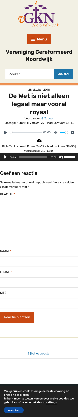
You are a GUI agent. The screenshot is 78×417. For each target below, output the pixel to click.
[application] (39, 157)
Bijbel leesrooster (39, 353)
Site (3, 293)
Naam (5, 251)
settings (58, 402)
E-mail (6, 272)
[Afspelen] (5, 157)
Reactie (7, 194)
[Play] (5, 132)
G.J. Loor (47, 118)
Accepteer (14, 410)
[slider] (26, 132)
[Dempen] (61, 157)
